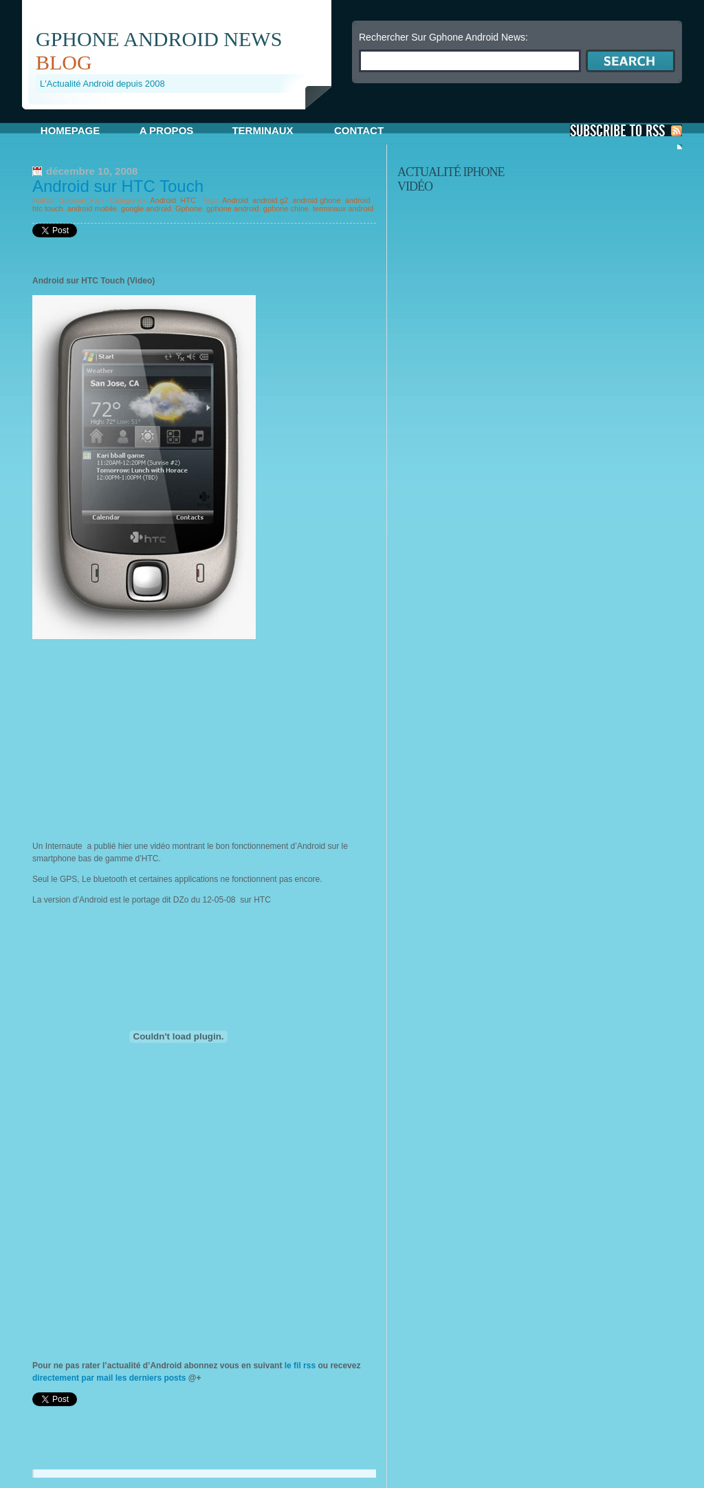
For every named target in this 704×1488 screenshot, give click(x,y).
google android (146, 208)
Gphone (188, 208)
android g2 (270, 200)
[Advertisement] (183, 114)
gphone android (232, 208)
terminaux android (343, 208)
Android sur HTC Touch (118, 186)
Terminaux (262, 130)
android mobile (92, 208)
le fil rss (300, 1365)
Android (163, 200)
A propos (167, 130)
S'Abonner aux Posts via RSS (626, 130)
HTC (188, 200)
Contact (359, 130)
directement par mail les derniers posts (109, 1378)
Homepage (70, 130)
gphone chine (286, 208)
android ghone (316, 200)
